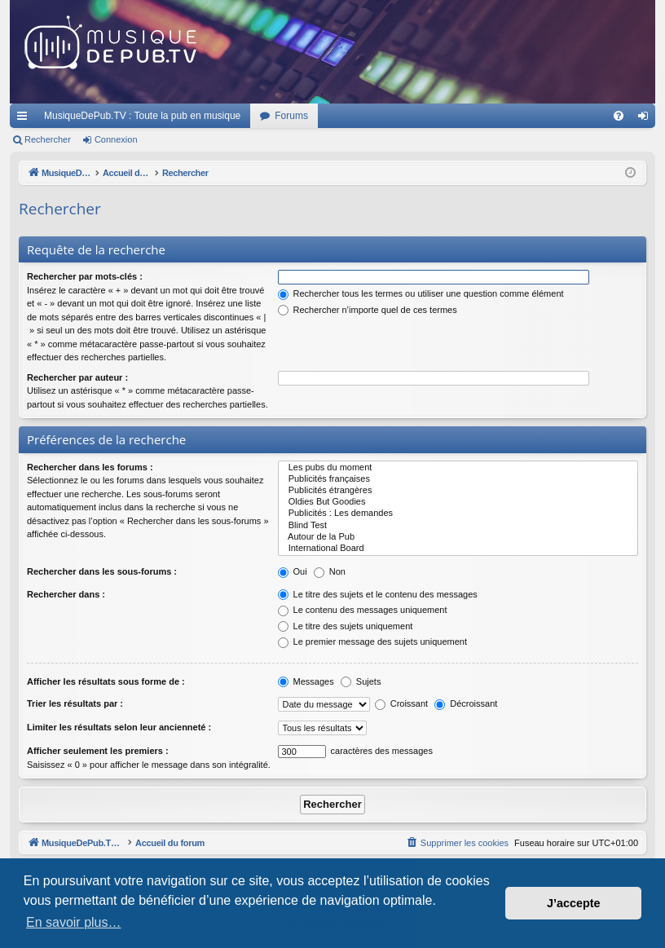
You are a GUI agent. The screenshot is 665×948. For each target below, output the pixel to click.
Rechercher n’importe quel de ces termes (367, 310)
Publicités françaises (458, 479)
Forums (291, 115)
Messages (306, 681)
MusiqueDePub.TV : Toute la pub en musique (142, 115)
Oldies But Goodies (458, 502)
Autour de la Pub (458, 537)
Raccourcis (25, 119)
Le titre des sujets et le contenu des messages (378, 594)
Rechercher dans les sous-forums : (102, 571)
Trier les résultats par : (75, 703)
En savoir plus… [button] (73, 922)
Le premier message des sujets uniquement (372, 641)
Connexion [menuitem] (646, 119)
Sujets (361, 681)
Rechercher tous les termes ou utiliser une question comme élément (421, 293)
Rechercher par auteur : (77, 377)
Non (330, 571)
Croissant (402, 703)
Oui (292, 571)
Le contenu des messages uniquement (362, 610)
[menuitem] (618, 116)
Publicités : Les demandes (458, 513)
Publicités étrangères (458, 490)
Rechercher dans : (66, 594)
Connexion (116, 139)
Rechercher (47, 139)
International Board (458, 548)
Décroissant (465, 703)
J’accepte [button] (574, 903)
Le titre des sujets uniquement (345, 626)
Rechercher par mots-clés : (85, 276)
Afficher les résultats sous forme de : (106, 681)
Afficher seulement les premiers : (98, 751)
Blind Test (458, 525)
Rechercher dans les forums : (90, 467)
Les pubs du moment (458, 468)
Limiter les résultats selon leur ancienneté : (119, 727)
